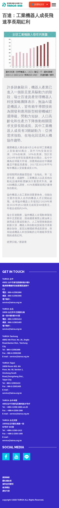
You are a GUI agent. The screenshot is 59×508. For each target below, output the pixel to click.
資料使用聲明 (7, 484)
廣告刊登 (6, 491)
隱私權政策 (7, 481)
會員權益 (6, 487)
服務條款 (6, 477)
